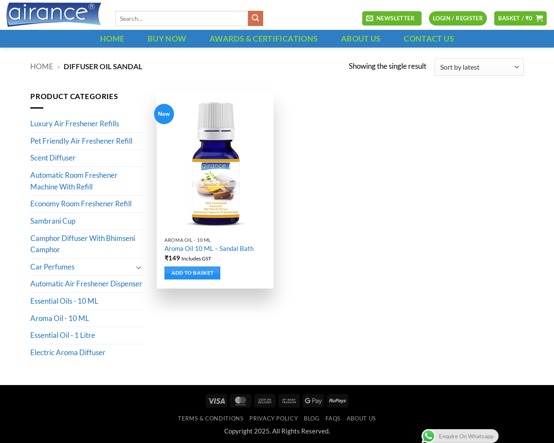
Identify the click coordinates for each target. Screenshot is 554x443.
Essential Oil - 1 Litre (62, 335)
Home (41, 66)
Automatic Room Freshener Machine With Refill (74, 181)
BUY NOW (167, 38)
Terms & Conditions (210, 418)
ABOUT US (361, 38)
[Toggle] (139, 267)
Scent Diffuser (53, 158)
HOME (112, 38)
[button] (391, 18)
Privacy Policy (273, 418)
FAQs (333, 418)
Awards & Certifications (263, 38)
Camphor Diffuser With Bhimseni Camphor (82, 244)
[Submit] (255, 18)
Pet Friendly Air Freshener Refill (81, 141)
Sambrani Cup (52, 221)
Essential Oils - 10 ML (64, 301)
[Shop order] (479, 67)
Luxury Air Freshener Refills (74, 124)
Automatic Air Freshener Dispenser (86, 284)
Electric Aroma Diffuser (68, 352)
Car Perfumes (52, 267)
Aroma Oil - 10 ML (59, 318)
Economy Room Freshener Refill (81, 204)
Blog (312, 418)
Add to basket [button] (192, 273)
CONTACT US (429, 38)
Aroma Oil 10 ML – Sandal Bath (209, 248)
